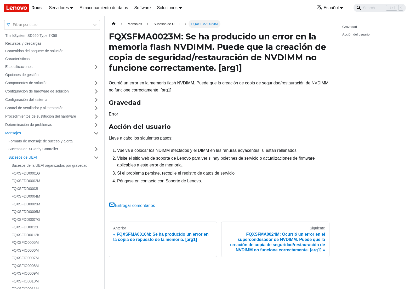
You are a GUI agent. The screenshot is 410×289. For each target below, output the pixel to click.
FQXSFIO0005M (25, 242)
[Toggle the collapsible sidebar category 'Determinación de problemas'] (96, 125)
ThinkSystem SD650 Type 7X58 (31, 35)
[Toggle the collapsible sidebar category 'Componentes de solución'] (96, 83)
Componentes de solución (26, 83)
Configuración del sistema (26, 99)
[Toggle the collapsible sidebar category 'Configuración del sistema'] (96, 100)
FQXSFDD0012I (25, 227)
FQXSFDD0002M (26, 181)
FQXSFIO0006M (25, 250)
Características (17, 59)
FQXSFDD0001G (26, 173)
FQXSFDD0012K (25, 235)
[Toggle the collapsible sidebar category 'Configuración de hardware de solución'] (96, 91)
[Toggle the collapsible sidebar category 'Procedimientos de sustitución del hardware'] (96, 116)
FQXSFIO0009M (25, 273)
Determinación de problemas (28, 125)
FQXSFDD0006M (26, 212)
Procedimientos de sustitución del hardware (40, 116)
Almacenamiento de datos (103, 7)
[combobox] (13, 25)
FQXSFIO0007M (25, 258)
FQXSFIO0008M (25, 266)
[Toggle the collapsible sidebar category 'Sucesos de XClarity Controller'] (96, 149)
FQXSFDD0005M (26, 204)
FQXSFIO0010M (25, 281)
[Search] (380, 8)
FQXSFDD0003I (25, 189)
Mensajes (13, 133)
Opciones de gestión (22, 75)
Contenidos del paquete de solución (34, 51)
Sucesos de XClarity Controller (33, 149)
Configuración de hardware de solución (37, 91)
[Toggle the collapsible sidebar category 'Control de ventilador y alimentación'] (96, 108)
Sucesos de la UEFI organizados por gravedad (49, 165)
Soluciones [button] (167, 7)
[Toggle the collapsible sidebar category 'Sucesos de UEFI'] (96, 157)
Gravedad (349, 27)
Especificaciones (18, 67)
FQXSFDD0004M (26, 196)
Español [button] (328, 7)
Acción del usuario (356, 34)
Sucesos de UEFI (22, 157)
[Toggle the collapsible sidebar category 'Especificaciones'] (96, 67)
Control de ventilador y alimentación (34, 108)
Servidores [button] (59, 7)
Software (142, 7)
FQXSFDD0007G (26, 219)
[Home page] (114, 24)
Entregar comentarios (132, 205)
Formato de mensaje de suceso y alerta (40, 141)
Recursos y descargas (23, 43)
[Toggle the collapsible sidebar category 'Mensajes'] (96, 133)
